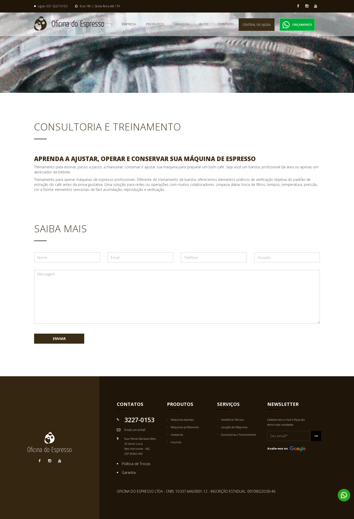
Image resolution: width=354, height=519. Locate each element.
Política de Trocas (136, 463)
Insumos (176, 442)
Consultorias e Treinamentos (238, 434)
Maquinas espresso (182, 419)
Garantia (129, 472)
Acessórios (177, 434)
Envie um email (134, 430)
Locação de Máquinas (234, 427)
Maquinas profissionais (185, 427)
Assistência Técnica (232, 419)
